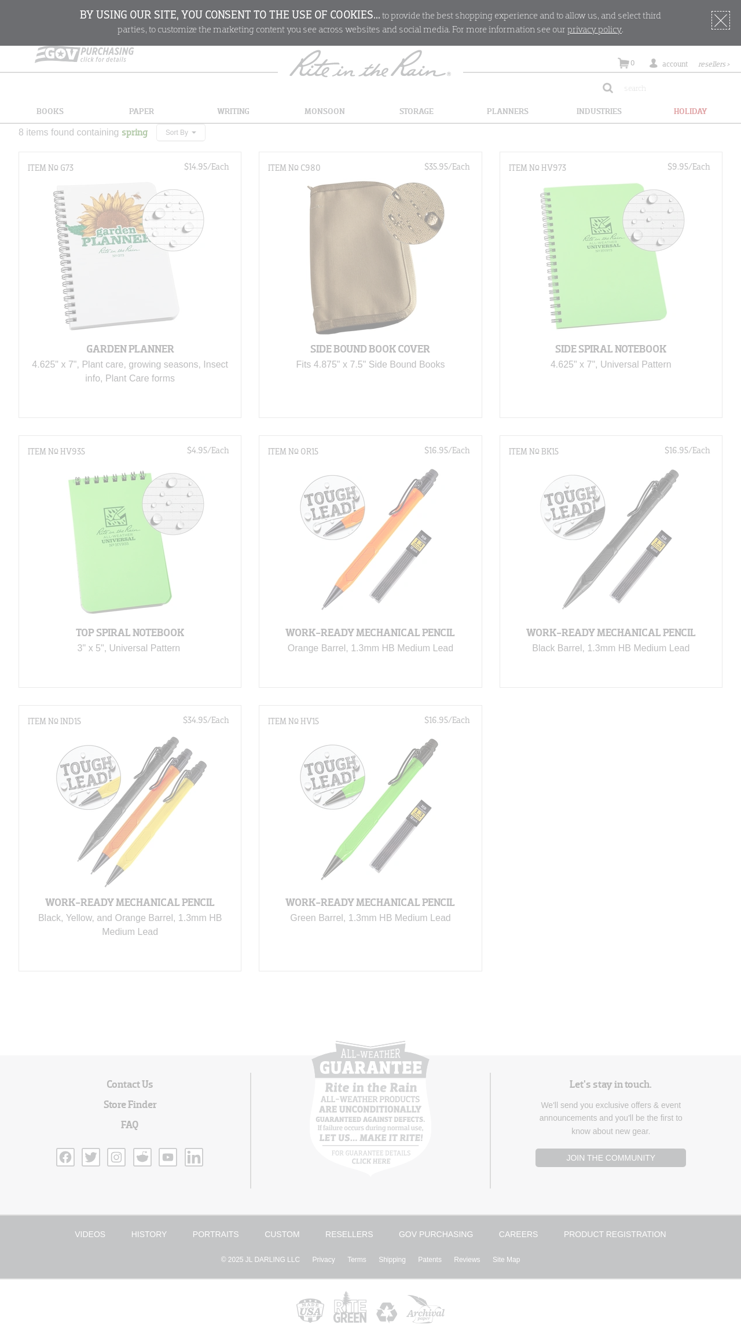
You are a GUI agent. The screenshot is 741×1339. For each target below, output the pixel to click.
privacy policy (594, 30)
